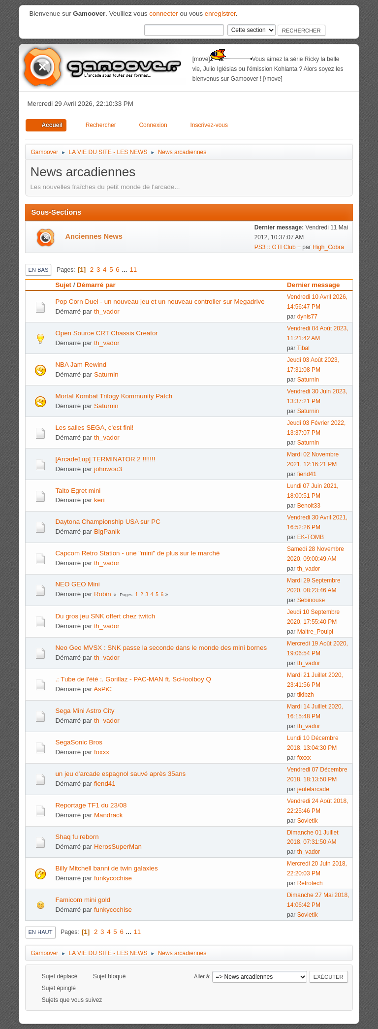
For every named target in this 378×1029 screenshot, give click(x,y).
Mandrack (108, 815)
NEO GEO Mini (77, 584)
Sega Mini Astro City (84, 710)
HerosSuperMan (118, 846)
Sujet (63, 285)
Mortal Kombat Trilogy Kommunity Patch (113, 396)
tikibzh (305, 694)
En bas (38, 270)
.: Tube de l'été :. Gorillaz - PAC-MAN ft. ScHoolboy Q (133, 679)
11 (133, 269)
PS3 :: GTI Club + (277, 247)
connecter (163, 13)
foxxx (101, 752)
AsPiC (103, 689)
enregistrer (220, 13)
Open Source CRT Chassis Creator (106, 333)
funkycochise (113, 878)
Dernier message (317, 285)
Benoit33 (308, 505)
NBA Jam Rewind (80, 364)
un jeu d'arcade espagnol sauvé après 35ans (120, 773)
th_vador (107, 311)
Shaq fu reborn (76, 836)
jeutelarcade (313, 789)
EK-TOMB (310, 537)
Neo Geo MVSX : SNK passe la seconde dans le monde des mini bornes (161, 647)
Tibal (303, 348)
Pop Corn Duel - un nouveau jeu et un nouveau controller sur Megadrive (159, 301)
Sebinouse (311, 600)
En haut (40, 932)
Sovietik (307, 820)
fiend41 (306, 474)
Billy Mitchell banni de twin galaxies (106, 868)
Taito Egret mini (77, 490)
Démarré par (96, 285)
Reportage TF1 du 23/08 (90, 805)
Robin (102, 594)
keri (99, 500)
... (125, 269)
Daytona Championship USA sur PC (107, 521)
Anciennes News (93, 236)
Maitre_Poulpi (315, 631)
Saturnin (106, 374)
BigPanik (107, 531)
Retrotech (310, 883)
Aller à (201, 976)
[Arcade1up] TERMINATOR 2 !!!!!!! (105, 459)
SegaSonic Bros (78, 742)
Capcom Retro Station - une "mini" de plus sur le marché (137, 553)
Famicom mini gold (82, 899)
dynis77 (307, 316)
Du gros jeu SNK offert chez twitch (105, 616)
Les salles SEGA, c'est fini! (94, 427)
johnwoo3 (108, 469)
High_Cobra (328, 247)
